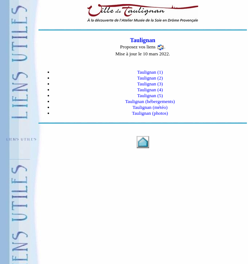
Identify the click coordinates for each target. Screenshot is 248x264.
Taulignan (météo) (150, 107)
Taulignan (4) (150, 89)
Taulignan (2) (150, 78)
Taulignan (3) (150, 84)
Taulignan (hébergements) (150, 101)
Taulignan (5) (150, 95)
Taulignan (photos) (150, 113)
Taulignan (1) (150, 72)
